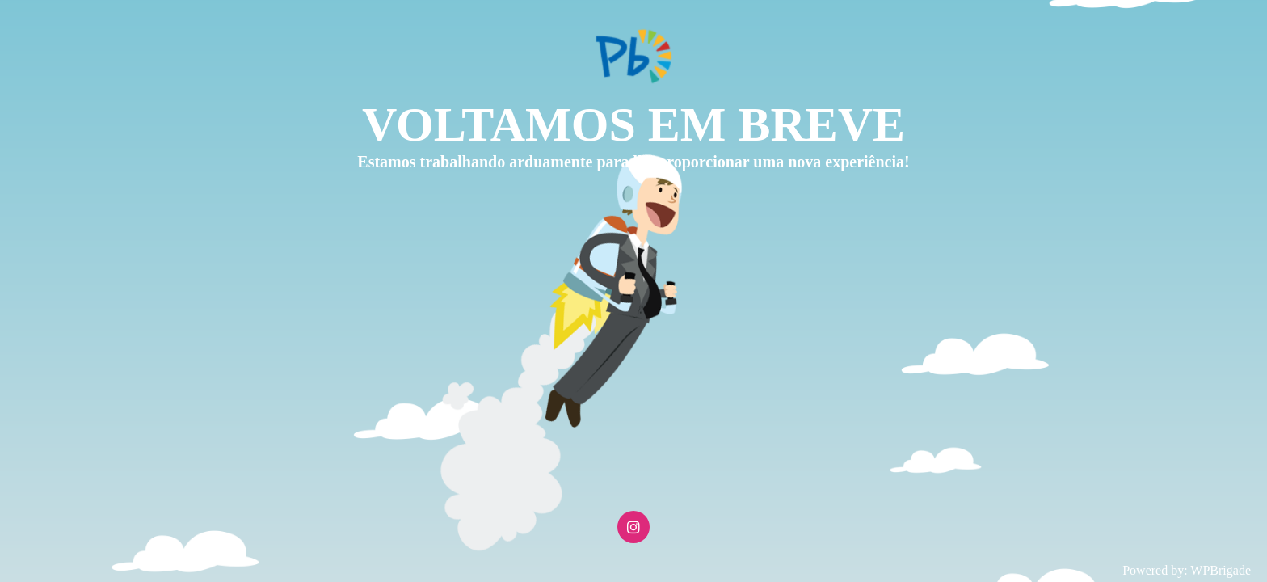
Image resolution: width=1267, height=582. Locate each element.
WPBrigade (1220, 570)
